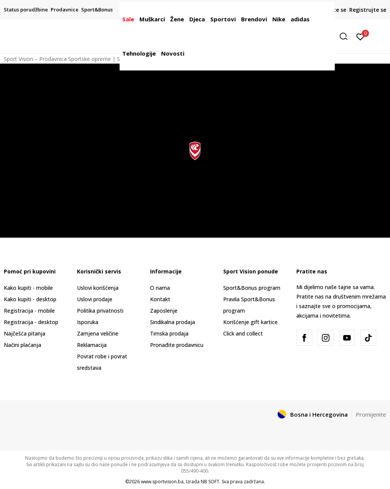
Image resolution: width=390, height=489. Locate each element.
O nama (160, 287)
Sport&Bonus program (251, 287)
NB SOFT (210, 481)
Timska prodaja (169, 333)
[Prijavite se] (360, 36)
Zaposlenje (163, 310)
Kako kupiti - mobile (28, 287)
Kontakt (160, 299)
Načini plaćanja (22, 344)
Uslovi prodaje (94, 299)
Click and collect (243, 333)
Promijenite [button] (371, 414)
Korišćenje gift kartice (250, 322)
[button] (346, 36)
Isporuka (87, 322)
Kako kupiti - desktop (30, 299)
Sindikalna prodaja (172, 322)
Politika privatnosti (100, 310)
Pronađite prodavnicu (176, 344)
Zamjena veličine (97, 333)
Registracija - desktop (31, 322)
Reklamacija (92, 344)
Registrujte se (367, 9)
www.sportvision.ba (162, 481)
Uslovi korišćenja (97, 287)
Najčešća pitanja (24, 333)
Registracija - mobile (29, 310)
